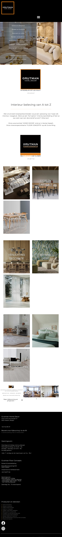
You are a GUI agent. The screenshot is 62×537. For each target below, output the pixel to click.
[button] (38, 17)
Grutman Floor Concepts (11, 461)
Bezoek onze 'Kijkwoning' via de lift (14, 430)
